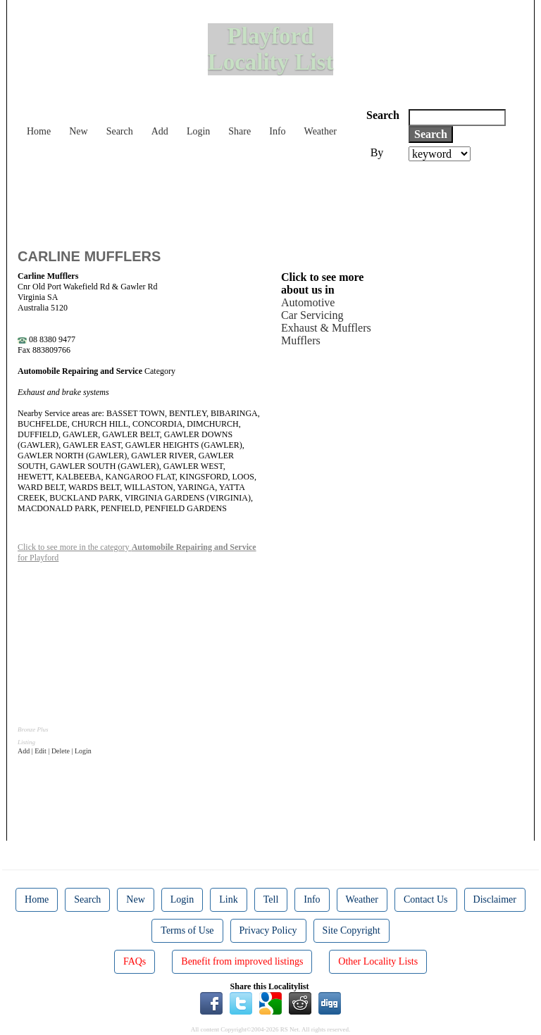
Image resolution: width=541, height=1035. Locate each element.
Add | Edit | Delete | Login (55, 751)
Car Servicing (312, 315)
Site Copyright (351, 930)
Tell (271, 899)
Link (228, 899)
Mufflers (301, 340)
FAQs (134, 961)
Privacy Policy (268, 930)
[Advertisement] (274, 200)
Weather (320, 131)
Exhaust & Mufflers (326, 328)
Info (277, 131)
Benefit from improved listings (242, 961)
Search (119, 131)
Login (198, 131)
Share (239, 131)
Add (159, 131)
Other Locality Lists (378, 961)
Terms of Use (187, 930)
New (78, 131)
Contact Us (426, 899)
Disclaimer (494, 899)
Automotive (308, 302)
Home (39, 131)
